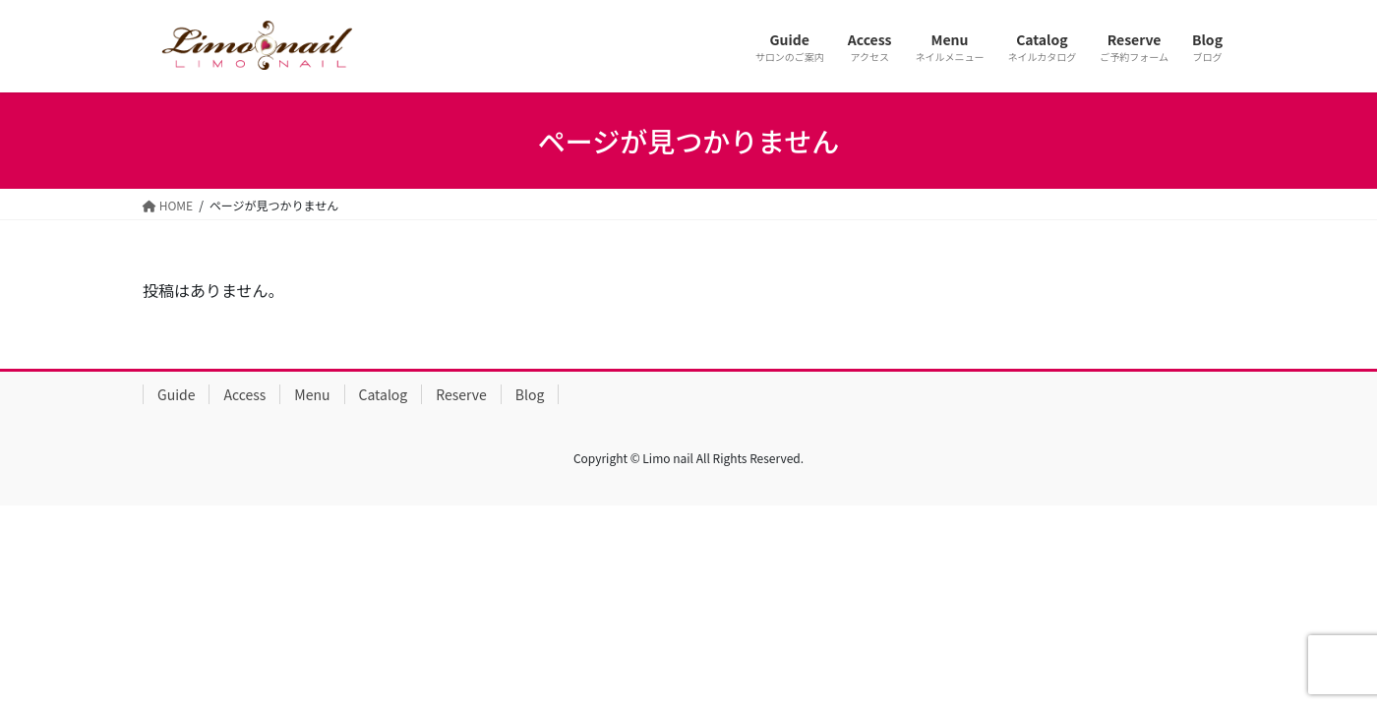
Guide (176, 394)
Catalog (383, 394)
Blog (530, 394)
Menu (311, 394)
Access (244, 394)
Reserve (461, 394)
